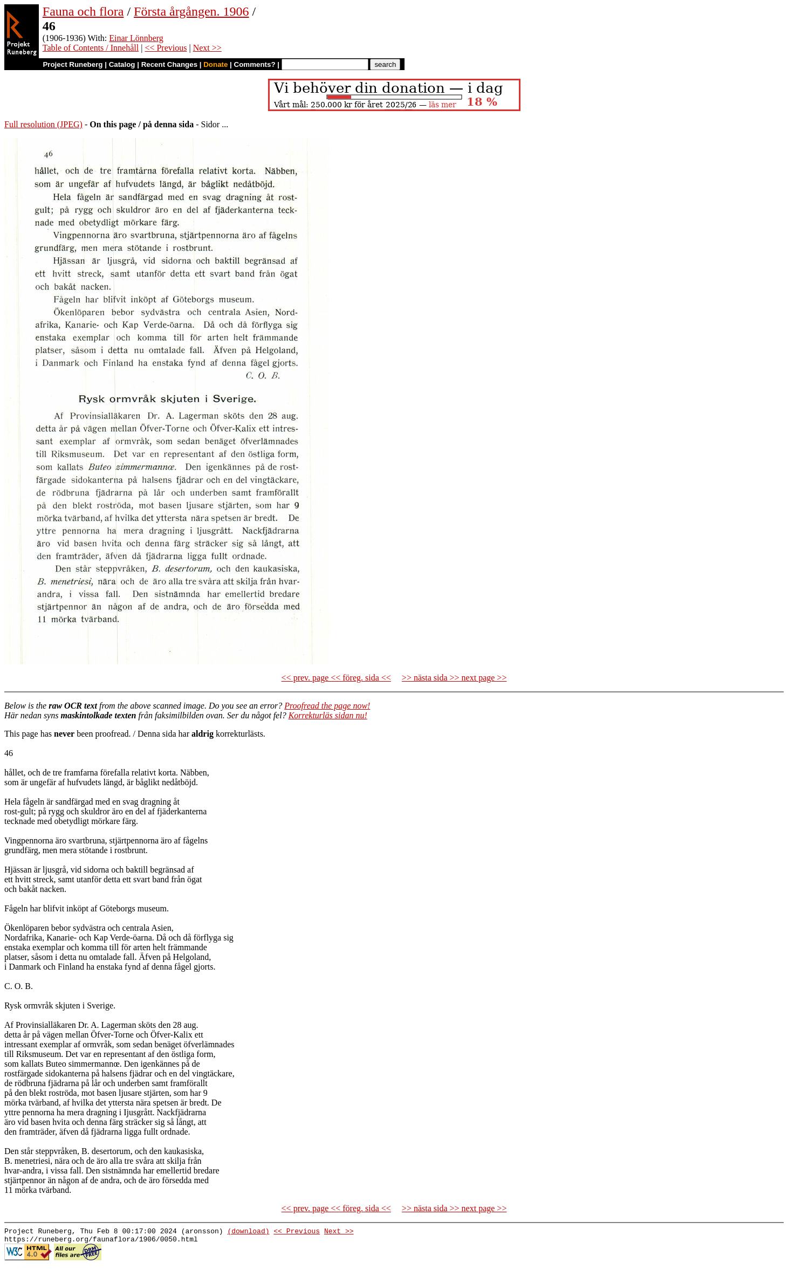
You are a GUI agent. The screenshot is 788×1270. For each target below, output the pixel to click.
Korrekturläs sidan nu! (328, 715)
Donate (215, 64)
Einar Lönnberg (136, 38)
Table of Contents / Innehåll (91, 47)
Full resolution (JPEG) (43, 124)
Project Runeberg (72, 64)
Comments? (255, 64)
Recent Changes (169, 64)
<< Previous (166, 47)
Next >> (207, 47)
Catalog (122, 64)
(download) (248, 1232)
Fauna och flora (83, 11)
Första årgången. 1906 (191, 11)
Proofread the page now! (327, 705)
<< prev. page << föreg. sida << (336, 677)
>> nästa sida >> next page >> (454, 677)
